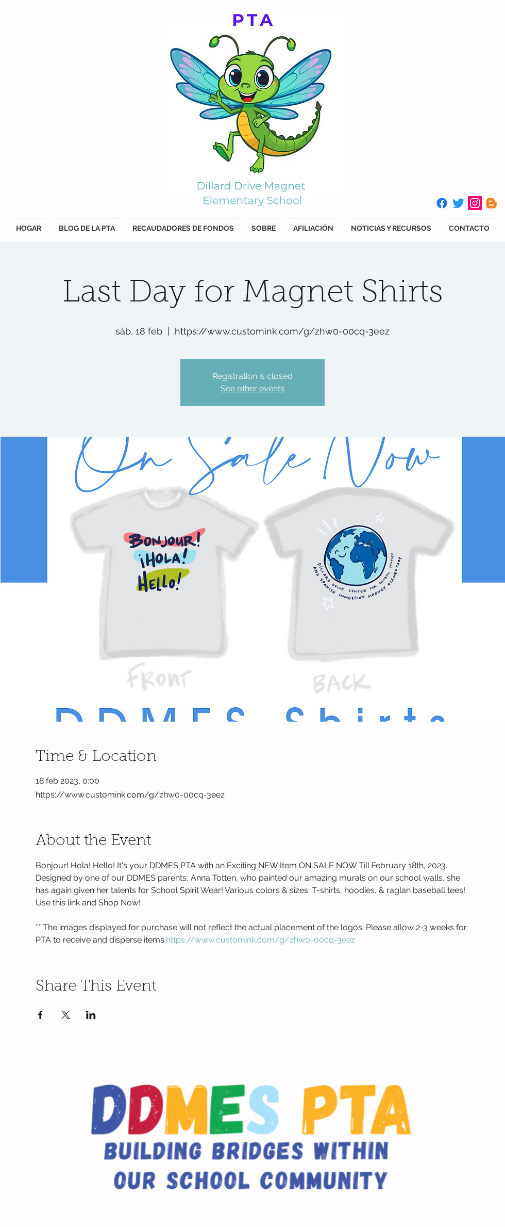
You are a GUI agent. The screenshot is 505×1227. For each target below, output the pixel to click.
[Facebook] (442, 203)
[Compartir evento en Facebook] (40, 1015)
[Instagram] (475, 203)
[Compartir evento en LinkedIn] (91, 1015)
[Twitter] (458, 203)
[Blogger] (491, 203)
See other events (252, 388)
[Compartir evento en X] (66, 1015)
